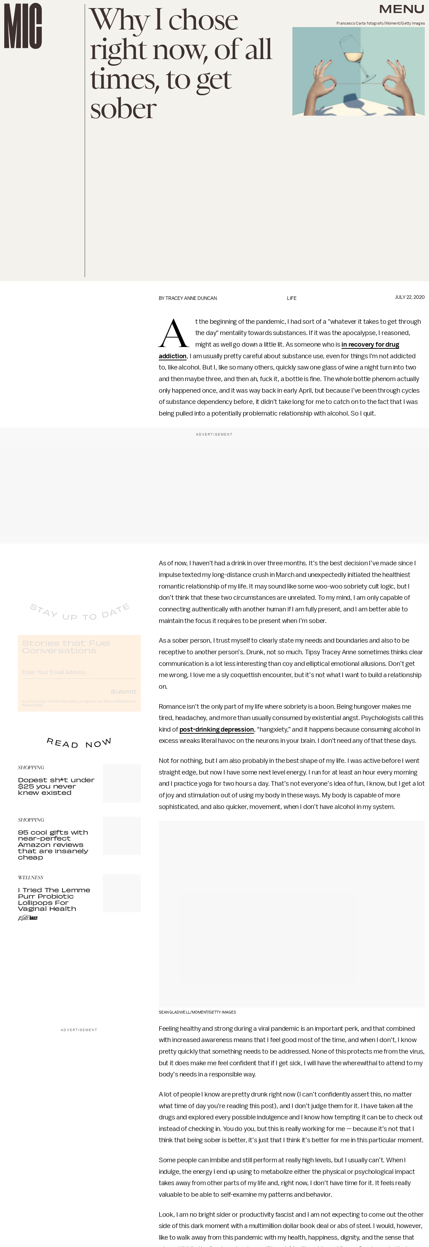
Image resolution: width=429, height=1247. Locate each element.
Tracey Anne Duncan (191, 298)
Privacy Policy (32, 711)
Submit (124, 696)
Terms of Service (116, 707)
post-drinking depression (217, 729)
